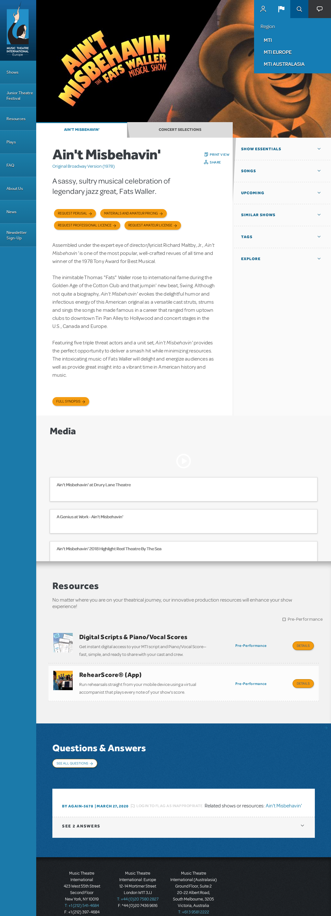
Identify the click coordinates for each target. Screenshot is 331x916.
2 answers (81, 813)
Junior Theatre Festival (19, 95)
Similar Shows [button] (258, 215)
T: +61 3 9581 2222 (193, 899)
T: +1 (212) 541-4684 (82, 893)
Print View (220, 154)
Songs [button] (248, 171)
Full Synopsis (68, 401)
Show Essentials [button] (261, 149)
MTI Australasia (284, 64)
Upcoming (252, 193)
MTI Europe (278, 52)
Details (303, 645)
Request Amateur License (150, 225)
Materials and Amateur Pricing (131, 213)
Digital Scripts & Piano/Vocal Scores (133, 637)
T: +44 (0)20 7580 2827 (138, 887)
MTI (268, 40)
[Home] (18, 30)
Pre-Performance (305, 619)
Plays (11, 142)
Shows (12, 72)
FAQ (10, 165)
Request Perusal (72, 213)
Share (215, 162)
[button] (281, 9)
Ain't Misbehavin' (82, 129)
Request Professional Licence (85, 225)
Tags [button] (246, 237)
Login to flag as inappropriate (169, 793)
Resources (16, 118)
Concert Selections (180, 129)
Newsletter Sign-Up (16, 235)
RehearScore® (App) (110, 672)
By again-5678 (77, 794)
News (11, 212)
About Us (14, 188)
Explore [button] (251, 259)
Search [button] (299, 9)
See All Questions (72, 757)
